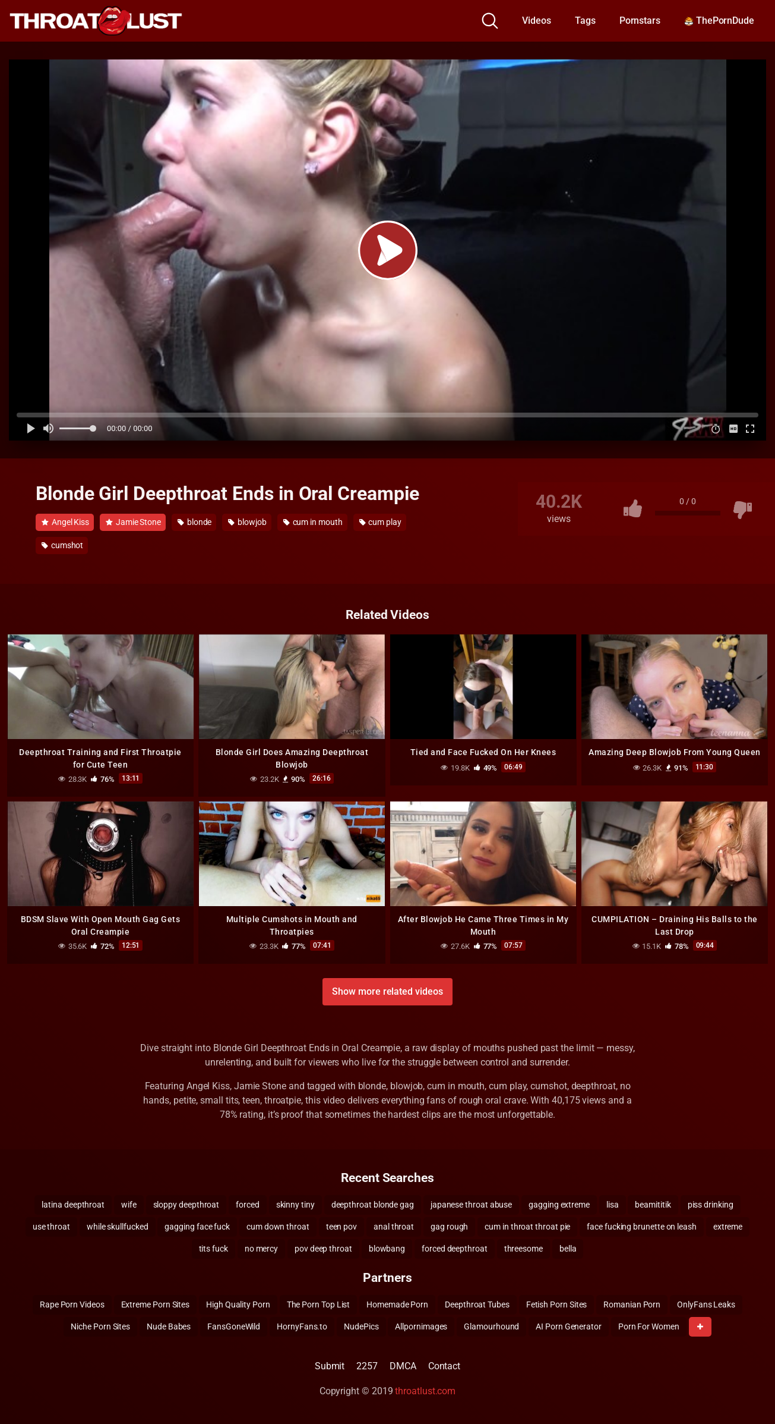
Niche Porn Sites (100, 1326)
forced (248, 1204)
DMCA (403, 1365)
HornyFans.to (302, 1326)
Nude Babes (169, 1326)
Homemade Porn (397, 1304)
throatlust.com (425, 1390)
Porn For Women (648, 1326)
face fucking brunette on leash (642, 1226)
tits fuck (213, 1248)
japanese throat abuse (471, 1204)
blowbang (387, 1248)
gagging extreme (559, 1204)
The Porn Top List (318, 1304)
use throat (51, 1226)
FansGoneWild (233, 1326)
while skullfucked (117, 1226)
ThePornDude (719, 20)
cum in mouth (313, 522)
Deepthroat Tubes (477, 1304)
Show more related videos (387, 991)
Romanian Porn (631, 1304)
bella (568, 1248)
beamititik (652, 1204)
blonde (194, 522)
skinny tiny (295, 1204)
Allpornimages (421, 1326)
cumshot (62, 545)
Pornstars (639, 20)
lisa (612, 1204)
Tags (585, 20)
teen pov (341, 1226)
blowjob (247, 522)
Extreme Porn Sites (155, 1304)
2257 (367, 1365)
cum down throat (277, 1226)
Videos (536, 20)
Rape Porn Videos (72, 1304)
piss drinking (710, 1204)
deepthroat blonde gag (372, 1204)
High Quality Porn (238, 1304)
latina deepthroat (73, 1204)
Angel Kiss (65, 522)
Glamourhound (491, 1326)
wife (129, 1204)
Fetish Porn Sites (556, 1304)
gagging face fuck (197, 1226)
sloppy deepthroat (186, 1204)
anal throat (394, 1226)
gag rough (449, 1226)
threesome (523, 1248)
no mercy (261, 1248)
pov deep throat (323, 1248)
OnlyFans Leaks (706, 1304)
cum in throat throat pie (527, 1226)
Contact (444, 1365)
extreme (727, 1226)
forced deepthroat (455, 1248)
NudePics (361, 1326)
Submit (330, 1365)
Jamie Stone (133, 522)
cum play (380, 522)
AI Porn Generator (569, 1326)
